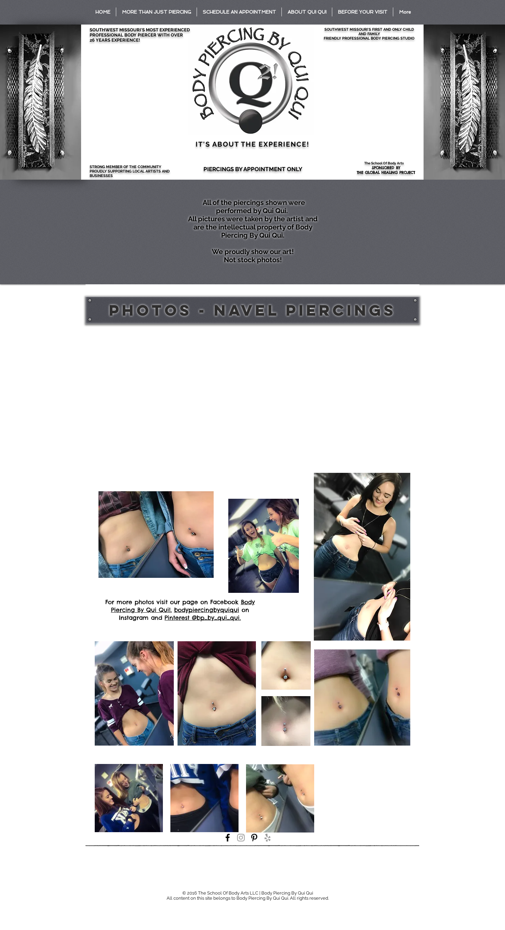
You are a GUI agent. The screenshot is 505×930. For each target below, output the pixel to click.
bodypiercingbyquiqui (206, 610)
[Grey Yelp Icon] (267, 837)
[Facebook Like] (137, 882)
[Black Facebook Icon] (228, 837)
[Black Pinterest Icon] (254, 837)
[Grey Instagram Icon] (241, 837)
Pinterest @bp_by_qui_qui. (203, 617)
